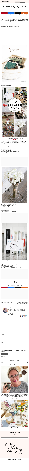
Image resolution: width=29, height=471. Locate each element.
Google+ (21, 285)
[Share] (11, 13)
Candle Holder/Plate (4, 265)
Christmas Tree (3, 267)
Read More (21, 396)
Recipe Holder (3, 260)
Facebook (7, 285)
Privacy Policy (18, 459)
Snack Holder (3, 205)
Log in (20, 459)
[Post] (18, 13)
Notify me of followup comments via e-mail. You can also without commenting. (13, 351)
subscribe (21, 350)
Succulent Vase (3, 149)
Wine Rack (2, 150)
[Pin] (4, 13)
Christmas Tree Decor (4, 151)
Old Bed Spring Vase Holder (5, 204)
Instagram (11, 285)
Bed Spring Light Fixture (5, 210)
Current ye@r (3, 356)
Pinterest (15, 285)
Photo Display (3, 206)
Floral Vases (3, 152)
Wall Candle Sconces (4, 211)
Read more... (12, 314)
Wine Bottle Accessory (4, 261)
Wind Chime (3, 266)
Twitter (18, 285)
